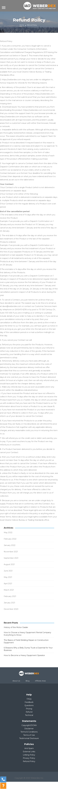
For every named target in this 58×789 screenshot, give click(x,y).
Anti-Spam (29, 748)
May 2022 (8, 532)
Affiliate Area (40, 681)
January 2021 (9, 603)
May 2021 (8, 577)
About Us (16, 681)
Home (22, 25)
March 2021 (9, 590)
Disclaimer (29, 728)
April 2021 (8, 583)
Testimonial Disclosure (29, 738)
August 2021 (9, 564)
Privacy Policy (29, 758)
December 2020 (11, 609)
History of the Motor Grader (16, 627)
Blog (27, 681)
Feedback (29, 702)
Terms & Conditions (29, 732)
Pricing (29, 709)
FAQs (29, 699)
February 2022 (10, 539)
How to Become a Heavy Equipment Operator (24, 655)
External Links (29, 751)
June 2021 (8, 571)
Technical (29, 715)
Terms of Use (29, 735)
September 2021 (11, 558)
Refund (29, 712)
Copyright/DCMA (29, 725)
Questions (29, 705)
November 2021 (11, 552)
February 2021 (10, 596)
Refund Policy (29, 761)
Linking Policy (29, 755)
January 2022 (9, 545)
